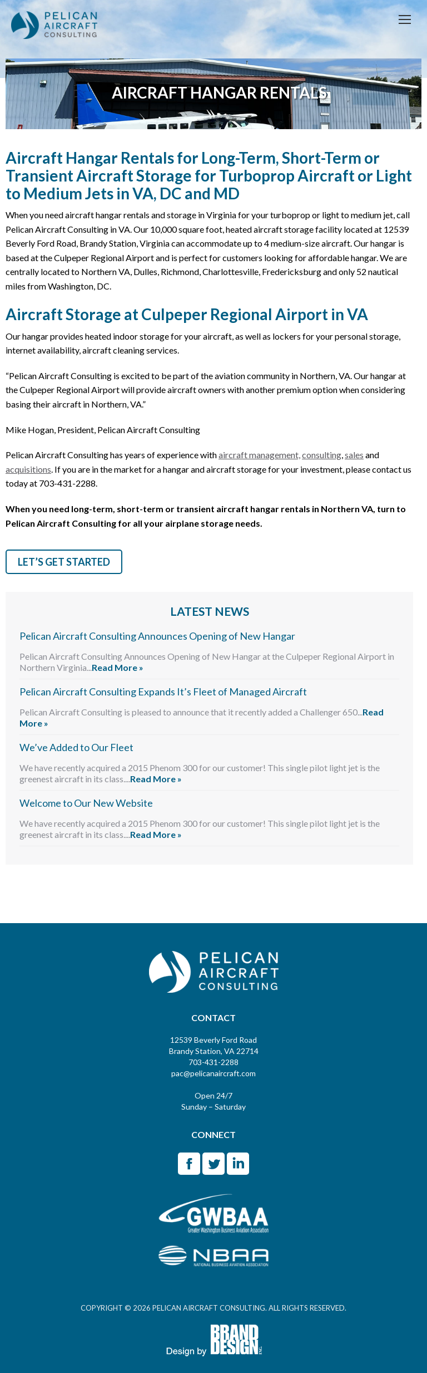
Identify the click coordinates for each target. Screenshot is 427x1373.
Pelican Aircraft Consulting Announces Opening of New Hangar (157, 636)
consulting (321, 454)
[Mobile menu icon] (405, 19)
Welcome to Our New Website (86, 803)
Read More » (117, 667)
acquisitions (28, 469)
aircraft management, (259, 454)
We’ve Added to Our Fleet (76, 747)
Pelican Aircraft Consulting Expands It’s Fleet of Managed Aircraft (163, 691)
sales (354, 454)
